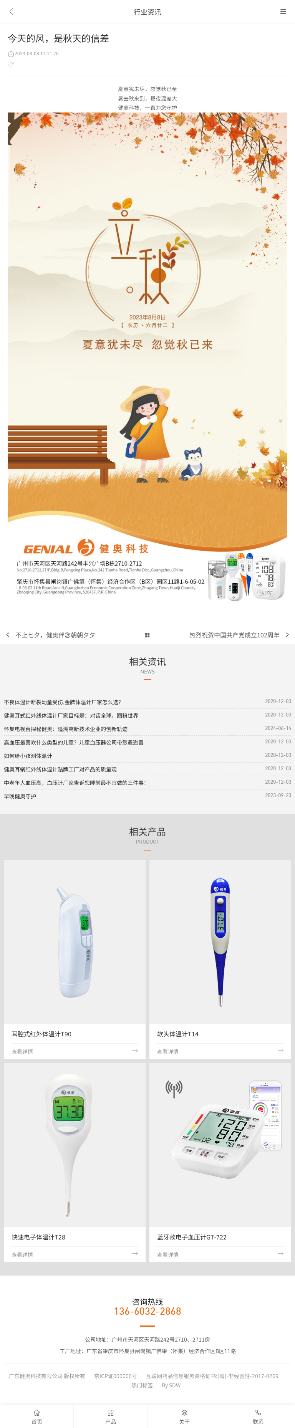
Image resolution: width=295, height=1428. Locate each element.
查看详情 (75, 1051)
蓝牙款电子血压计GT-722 (192, 1236)
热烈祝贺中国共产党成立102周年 (234, 634)
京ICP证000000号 (115, 1376)
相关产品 (147, 831)
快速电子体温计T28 (38, 1236)
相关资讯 (147, 661)
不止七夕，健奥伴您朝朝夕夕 (55, 634)
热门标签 (142, 1385)
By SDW (171, 1385)
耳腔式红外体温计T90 (41, 1033)
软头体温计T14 (178, 1033)
